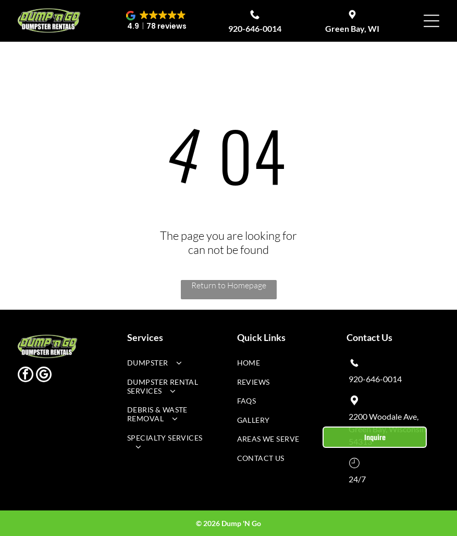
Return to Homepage (228, 285)
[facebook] (25, 376)
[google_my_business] (44, 376)
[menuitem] (169, 365)
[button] (157, 20)
